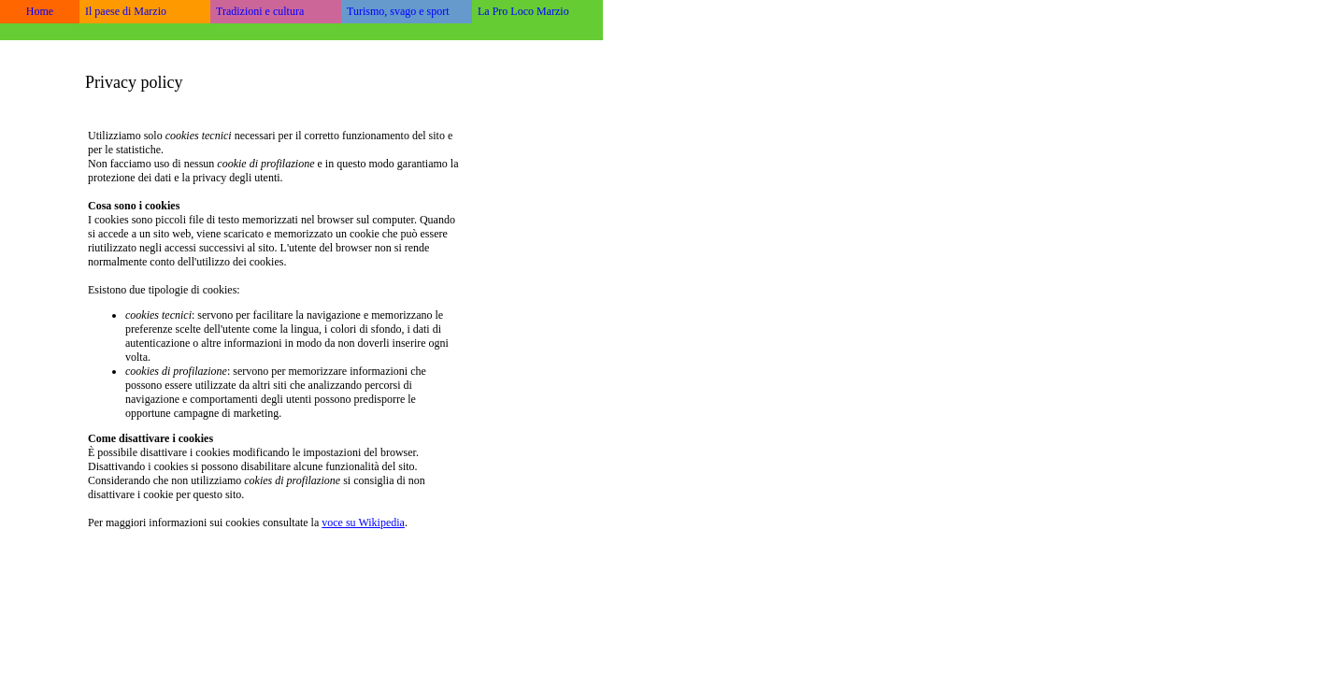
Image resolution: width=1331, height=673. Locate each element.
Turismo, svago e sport (398, 11)
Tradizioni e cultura (260, 11)
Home (39, 11)
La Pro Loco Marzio (523, 11)
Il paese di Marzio (125, 11)
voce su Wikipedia (363, 522)
